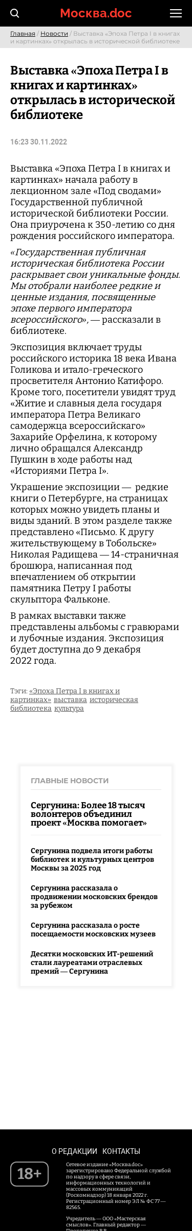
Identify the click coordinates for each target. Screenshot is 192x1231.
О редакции (74, 1151)
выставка (70, 699)
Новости (54, 33)
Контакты (121, 1151)
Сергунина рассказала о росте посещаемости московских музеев (93, 929)
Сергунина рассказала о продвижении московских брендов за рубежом (94, 897)
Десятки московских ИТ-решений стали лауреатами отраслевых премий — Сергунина (92, 963)
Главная (22, 33)
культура (69, 708)
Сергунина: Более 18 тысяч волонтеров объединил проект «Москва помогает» (89, 814)
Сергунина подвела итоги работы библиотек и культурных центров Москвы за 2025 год (92, 860)
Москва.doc (96, 13)
